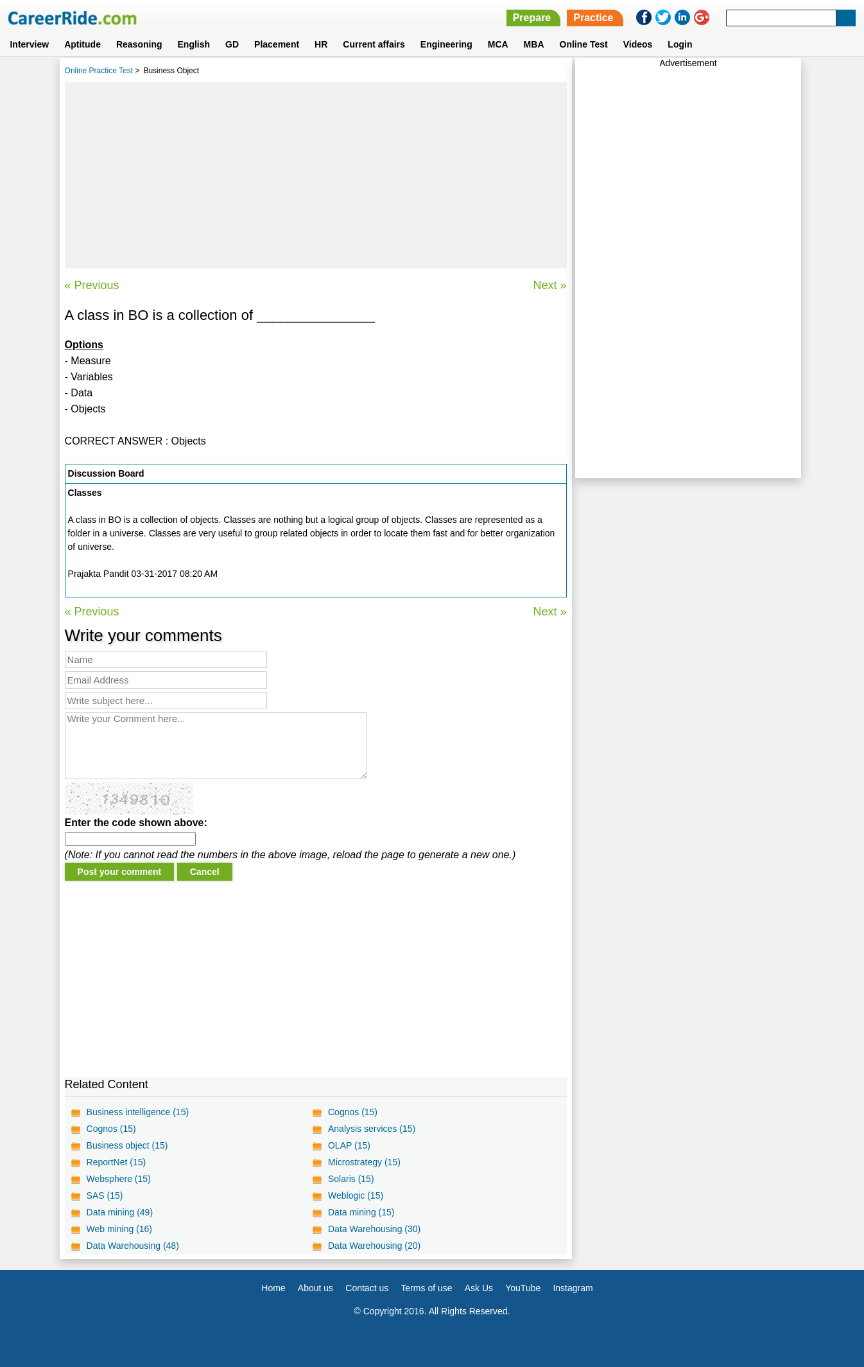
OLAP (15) (349, 1145)
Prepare (532, 17)
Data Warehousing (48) (133, 1245)
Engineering (446, 44)
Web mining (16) (119, 1229)
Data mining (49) (120, 1212)
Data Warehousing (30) (374, 1229)
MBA (534, 44)
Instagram (572, 1288)
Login (680, 44)
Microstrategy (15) (364, 1162)
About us (315, 1288)
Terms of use (426, 1288)
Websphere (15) (119, 1179)
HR (321, 44)
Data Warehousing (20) (374, 1245)
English (194, 44)
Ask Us (479, 1288)
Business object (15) (127, 1145)
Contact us (366, 1288)
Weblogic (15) (355, 1195)
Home (273, 1288)
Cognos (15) (352, 1112)
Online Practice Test (99, 70)
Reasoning (139, 44)
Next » (550, 285)
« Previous (92, 285)
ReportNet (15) (116, 1162)
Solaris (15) (351, 1179)
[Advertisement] (316, 175)
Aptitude (82, 44)
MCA (498, 44)
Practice (593, 17)
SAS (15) (105, 1195)
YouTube (522, 1288)
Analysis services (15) (371, 1129)
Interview (29, 44)
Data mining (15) (361, 1212)
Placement (276, 44)
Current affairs (373, 44)
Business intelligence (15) (138, 1112)
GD (232, 44)
